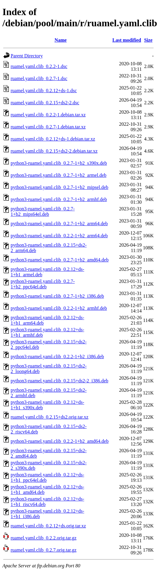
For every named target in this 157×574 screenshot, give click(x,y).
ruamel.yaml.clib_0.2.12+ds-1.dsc (44, 90)
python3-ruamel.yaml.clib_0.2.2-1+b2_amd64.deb (60, 441)
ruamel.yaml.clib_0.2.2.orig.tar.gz (43, 537)
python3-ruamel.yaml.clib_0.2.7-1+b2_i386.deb (57, 296)
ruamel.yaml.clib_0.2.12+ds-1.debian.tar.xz (53, 138)
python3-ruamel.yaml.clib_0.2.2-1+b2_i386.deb (57, 356)
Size (148, 40)
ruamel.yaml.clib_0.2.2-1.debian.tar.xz (48, 114)
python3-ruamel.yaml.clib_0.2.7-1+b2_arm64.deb (59, 223)
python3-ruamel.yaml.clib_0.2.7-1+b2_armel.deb (58, 175)
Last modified (126, 40)
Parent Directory (27, 55)
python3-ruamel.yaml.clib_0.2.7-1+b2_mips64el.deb (43, 211)
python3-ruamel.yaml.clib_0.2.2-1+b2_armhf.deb (59, 308)
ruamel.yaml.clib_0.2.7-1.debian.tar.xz (48, 126)
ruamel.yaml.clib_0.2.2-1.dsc (39, 66)
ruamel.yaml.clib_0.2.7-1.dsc (39, 78)
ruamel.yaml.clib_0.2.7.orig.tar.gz (43, 550)
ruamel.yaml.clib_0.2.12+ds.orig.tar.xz (48, 525)
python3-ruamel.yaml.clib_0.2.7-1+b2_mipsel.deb (59, 187)
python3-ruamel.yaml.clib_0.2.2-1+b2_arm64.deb (59, 235)
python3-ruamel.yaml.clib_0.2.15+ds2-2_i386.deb (59, 380)
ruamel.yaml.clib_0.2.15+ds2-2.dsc (45, 102)
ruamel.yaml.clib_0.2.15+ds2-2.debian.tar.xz (54, 151)
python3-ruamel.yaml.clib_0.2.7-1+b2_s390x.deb (59, 163)
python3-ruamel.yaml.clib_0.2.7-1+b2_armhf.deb (59, 199)
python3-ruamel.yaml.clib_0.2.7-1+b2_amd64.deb (60, 259)
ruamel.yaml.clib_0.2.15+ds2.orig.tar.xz (50, 417)
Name (61, 40)
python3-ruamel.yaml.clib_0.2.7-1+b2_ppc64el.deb (43, 284)
